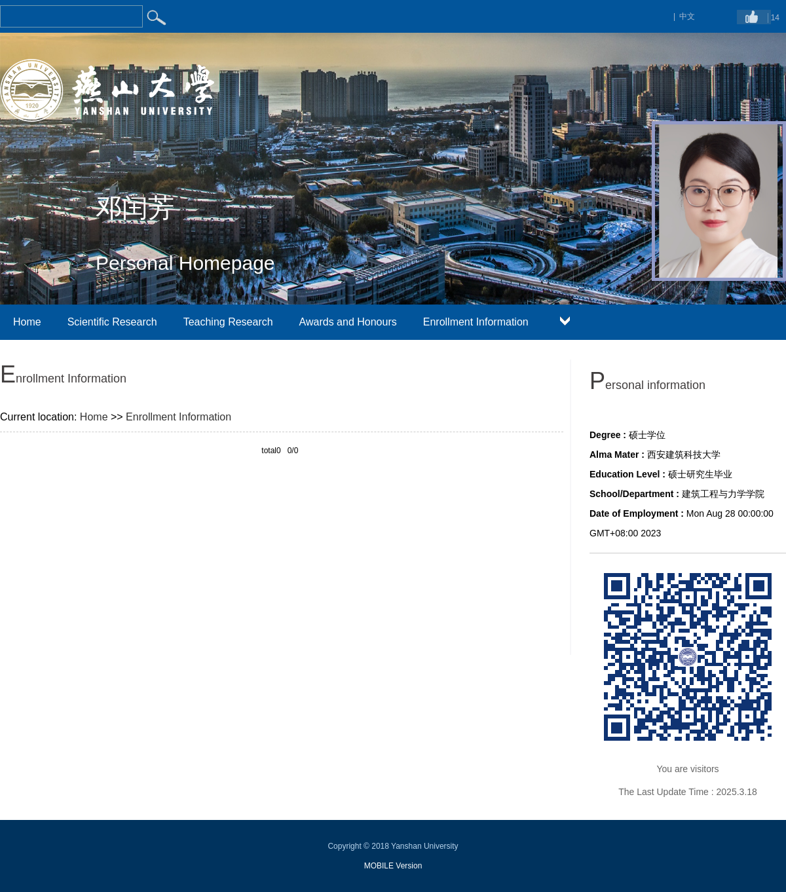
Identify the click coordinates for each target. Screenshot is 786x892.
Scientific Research (112, 321)
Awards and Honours (348, 321)
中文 (687, 16)
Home (27, 321)
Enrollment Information (476, 321)
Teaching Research (228, 321)
